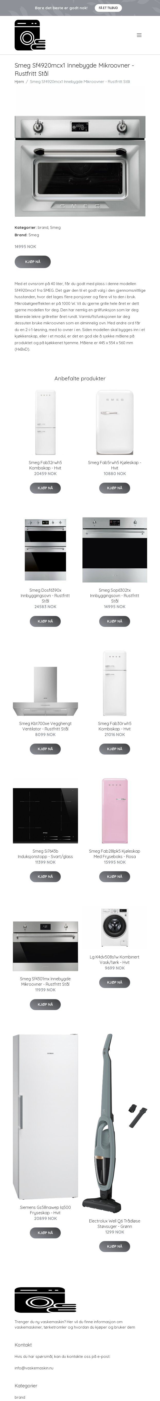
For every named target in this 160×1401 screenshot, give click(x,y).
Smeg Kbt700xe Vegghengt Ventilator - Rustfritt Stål (45, 726)
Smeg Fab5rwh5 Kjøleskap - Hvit (114, 465)
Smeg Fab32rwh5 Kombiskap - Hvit (45, 465)
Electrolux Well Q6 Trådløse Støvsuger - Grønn (114, 1223)
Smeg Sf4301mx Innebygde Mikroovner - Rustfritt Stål (45, 981)
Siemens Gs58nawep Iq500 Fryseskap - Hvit (45, 1210)
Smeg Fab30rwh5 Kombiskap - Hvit (114, 726)
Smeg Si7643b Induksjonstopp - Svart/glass (45, 854)
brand (43, 227)
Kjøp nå (32, 261)
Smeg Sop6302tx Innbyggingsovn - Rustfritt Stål (114, 596)
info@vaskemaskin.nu (34, 1368)
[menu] (140, 35)
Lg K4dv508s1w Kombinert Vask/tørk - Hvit (114, 959)
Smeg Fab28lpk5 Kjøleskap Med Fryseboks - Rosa (114, 854)
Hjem (19, 81)
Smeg (55, 227)
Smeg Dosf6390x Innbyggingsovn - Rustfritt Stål (45, 596)
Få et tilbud (108, 8)
